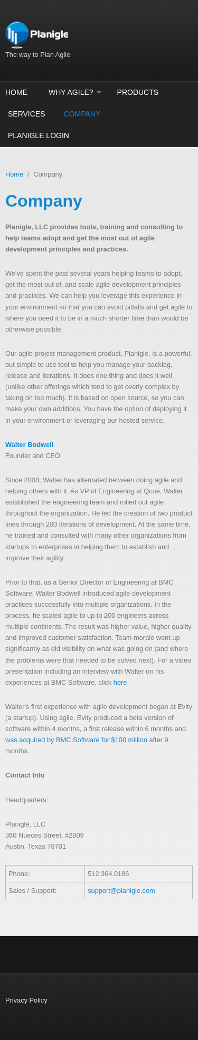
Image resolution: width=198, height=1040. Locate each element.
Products (138, 92)
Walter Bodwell (29, 445)
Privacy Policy (26, 1000)
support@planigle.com (121, 891)
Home (16, 92)
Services (26, 114)
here (120, 682)
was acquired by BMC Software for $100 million (76, 740)
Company (82, 114)
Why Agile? (71, 92)
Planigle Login (38, 135)
